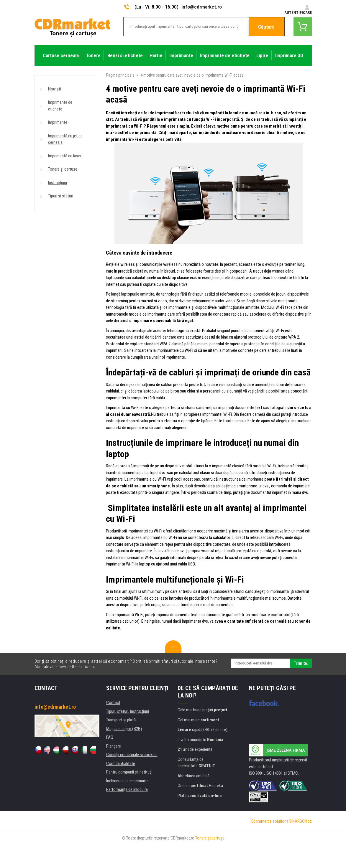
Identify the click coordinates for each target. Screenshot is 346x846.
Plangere (113, 746)
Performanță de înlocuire (127, 789)
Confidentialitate (120, 763)
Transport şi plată (121, 720)
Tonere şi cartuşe (209, 838)
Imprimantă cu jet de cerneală (65, 139)
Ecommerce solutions (269, 821)
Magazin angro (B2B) (124, 728)
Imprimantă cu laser (64, 156)
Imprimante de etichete (60, 106)
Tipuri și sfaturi (60, 196)
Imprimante (57, 122)
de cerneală (275, 621)
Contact (113, 702)
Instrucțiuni (57, 182)
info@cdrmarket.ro (201, 7)
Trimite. (301, 663)
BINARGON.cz (300, 821)
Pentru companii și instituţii (129, 772)
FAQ (109, 737)
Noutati (54, 89)
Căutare (266, 27)
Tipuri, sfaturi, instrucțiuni (127, 711)
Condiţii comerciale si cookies (132, 754)
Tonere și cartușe (62, 169)
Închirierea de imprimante (127, 781)
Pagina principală (120, 75)
